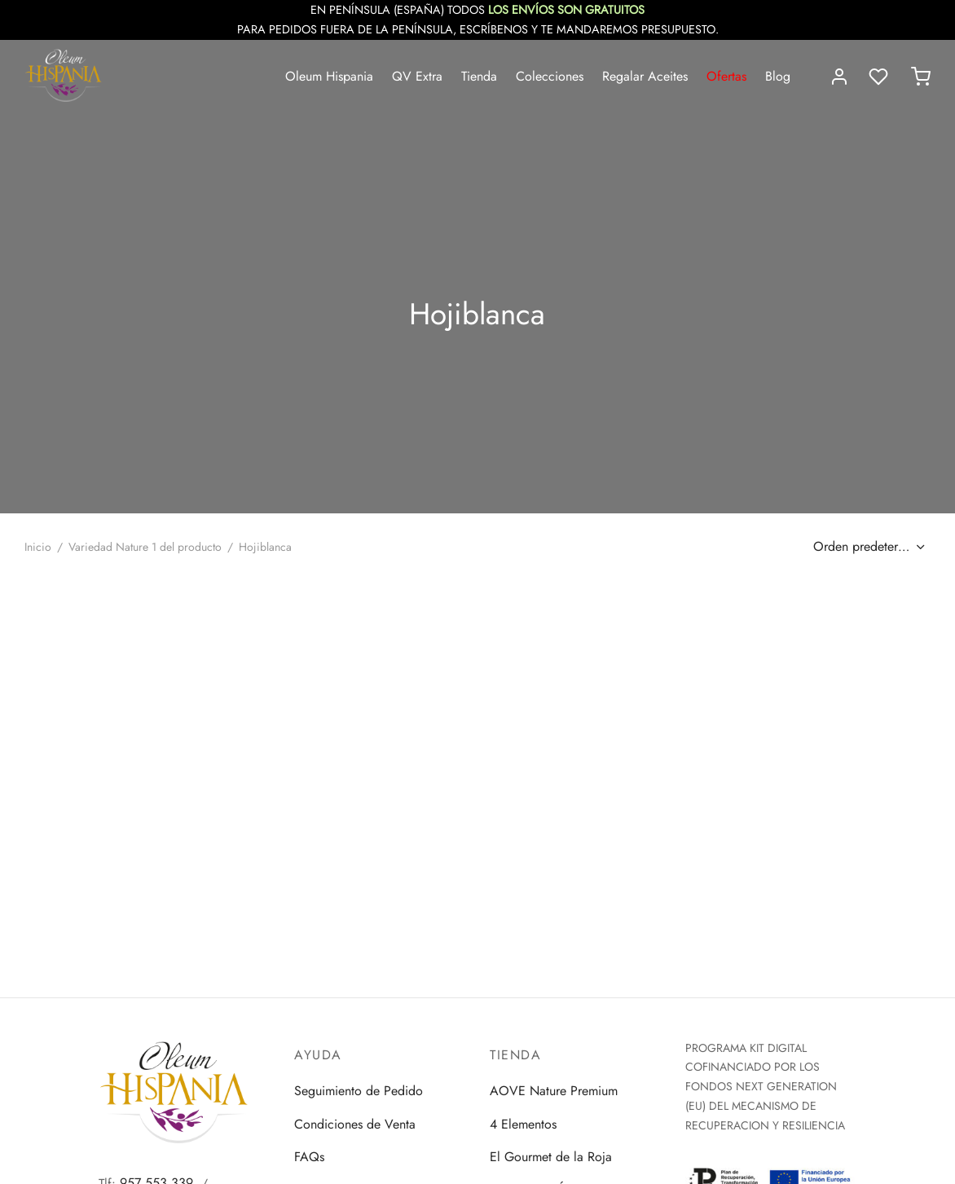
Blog (777, 76)
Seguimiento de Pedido (358, 1090)
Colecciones (549, 76)
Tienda (479, 76)
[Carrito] (921, 76)
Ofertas (726, 76)
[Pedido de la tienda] (867, 547)
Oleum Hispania (329, 76)
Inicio (37, 547)
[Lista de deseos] (880, 76)
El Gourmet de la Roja (551, 1156)
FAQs (309, 1156)
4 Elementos (523, 1124)
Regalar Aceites (645, 76)
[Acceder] (839, 76)
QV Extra (417, 76)
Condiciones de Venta (355, 1124)
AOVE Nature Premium (554, 1090)
